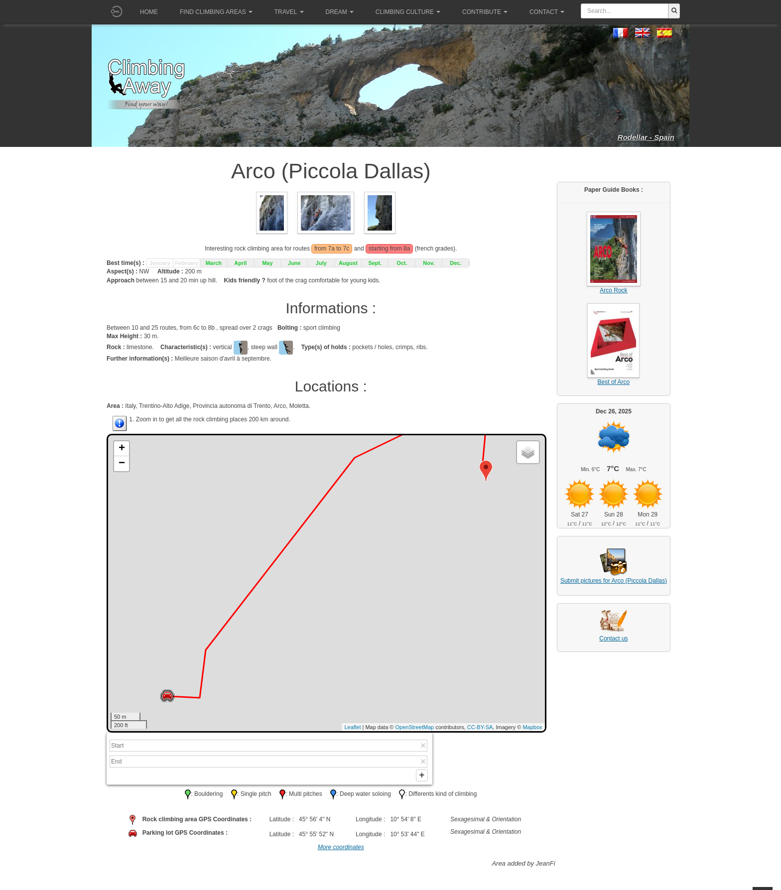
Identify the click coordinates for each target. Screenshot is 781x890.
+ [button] (122, 448)
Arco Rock (613, 290)
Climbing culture (408, 11)
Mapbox (532, 727)
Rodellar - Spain (646, 137)
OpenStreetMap (414, 727)
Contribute (485, 11)
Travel (289, 11)
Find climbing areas (216, 11)
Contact (546, 11)
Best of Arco (614, 382)
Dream (340, 11)
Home (149, 11)
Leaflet (352, 727)
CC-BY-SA (480, 727)
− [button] (122, 463)
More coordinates (341, 850)
